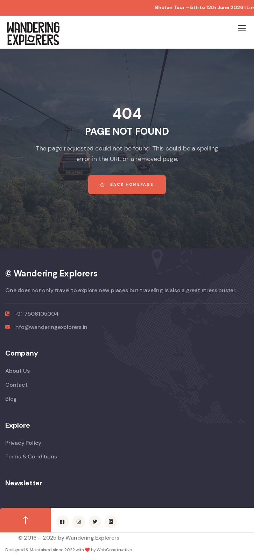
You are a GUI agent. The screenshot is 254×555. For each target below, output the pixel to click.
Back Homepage (127, 184)
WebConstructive (114, 550)
